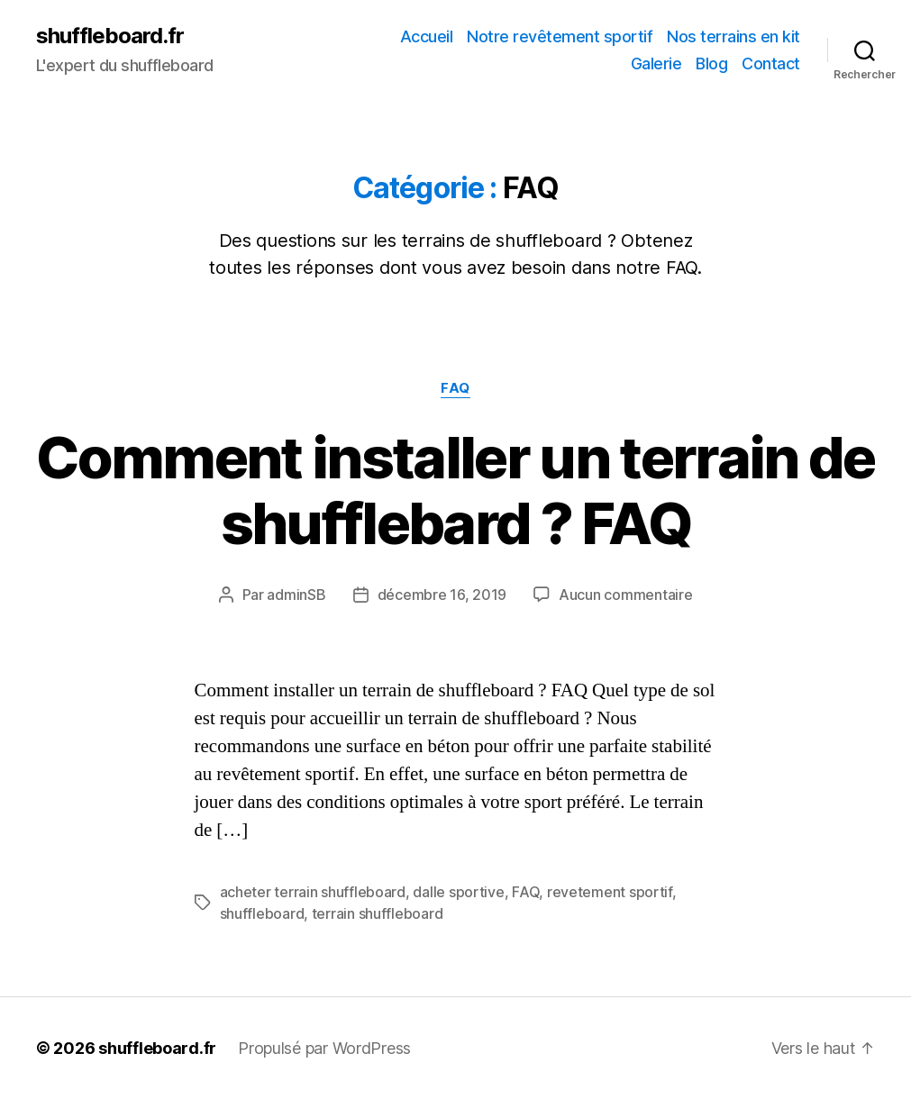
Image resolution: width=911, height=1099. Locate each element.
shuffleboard (262, 913)
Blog (711, 63)
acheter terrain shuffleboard (312, 892)
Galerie (656, 63)
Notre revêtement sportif (559, 36)
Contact (771, 63)
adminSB (296, 595)
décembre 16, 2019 (442, 595)
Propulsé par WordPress (324, 1048)
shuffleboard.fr (110, 36)
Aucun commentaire (625, 595)
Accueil (426, 36)
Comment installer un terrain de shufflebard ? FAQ (455, 490)
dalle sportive (458, 892)
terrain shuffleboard (377, 913)
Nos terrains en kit (733, 36)
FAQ (455, 388)
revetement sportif (609, 892)
